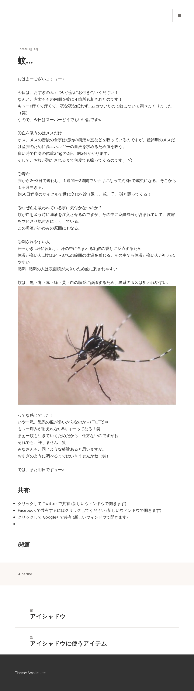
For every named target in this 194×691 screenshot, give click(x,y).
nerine (26, 574)
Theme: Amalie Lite (30, 672)
